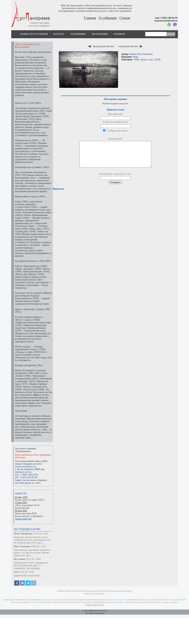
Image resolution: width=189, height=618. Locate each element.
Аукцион (119, 34)
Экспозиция (100, 34)
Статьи (124, 18)
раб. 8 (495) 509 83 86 (26, 477)
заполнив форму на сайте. (28, 483)
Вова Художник (22, 546)
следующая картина (130, 46)
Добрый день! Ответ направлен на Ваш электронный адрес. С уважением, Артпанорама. (31, 565)
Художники (78, 34)
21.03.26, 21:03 (40, 533)
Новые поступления (34, 34)
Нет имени (19, 559)
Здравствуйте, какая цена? (27, 575)
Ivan (16, 572)
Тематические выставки (120, 591)
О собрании (108, 18)
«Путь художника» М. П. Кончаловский (27, 506)
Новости (21, 493)
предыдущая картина (101, 46)
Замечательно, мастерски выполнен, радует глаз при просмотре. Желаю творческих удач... (32, 553)
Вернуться (58, 194)
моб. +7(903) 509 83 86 (26, 474)
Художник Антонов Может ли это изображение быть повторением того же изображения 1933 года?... (32, 540)
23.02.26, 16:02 (26, 572)
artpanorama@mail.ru (25, 466)
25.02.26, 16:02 (33, 559)
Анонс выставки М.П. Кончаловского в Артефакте (29, 514)
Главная (90, 18)
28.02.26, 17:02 (38, 546)
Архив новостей (23, 519)
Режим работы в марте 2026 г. (30, 500)
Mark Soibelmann (23, 533)
